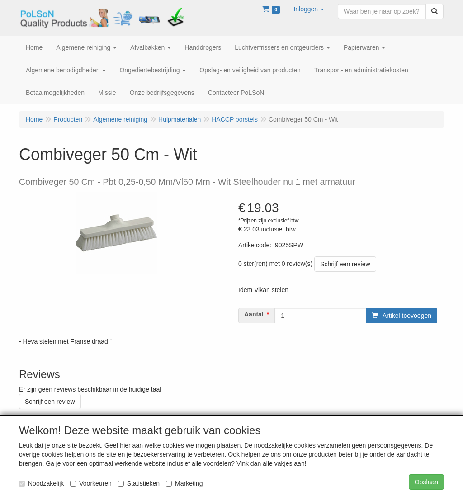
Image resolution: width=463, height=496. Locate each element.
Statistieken (139, 483)
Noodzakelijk (41, 483)
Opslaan (426, 482)
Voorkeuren (91, 483)
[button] (309, 9)
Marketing (184, 483)
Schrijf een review (345, 264)
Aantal (254, 314)
